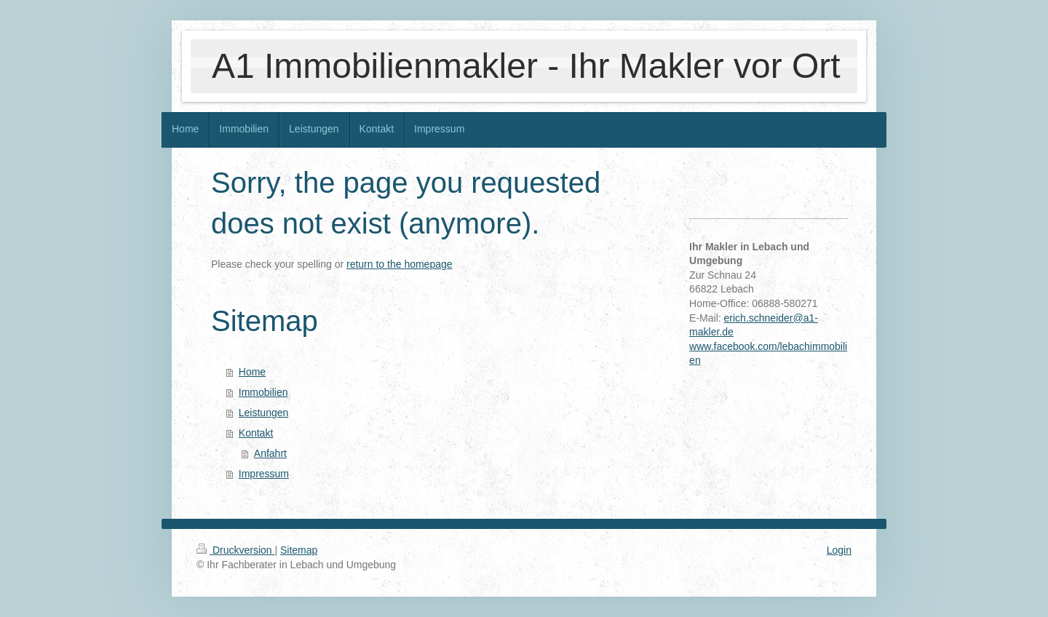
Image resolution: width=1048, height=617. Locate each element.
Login (839, 550)
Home (252, 372)
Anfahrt (270, 453)
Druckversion (235, 550)
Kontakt (256, 433)
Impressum (264, 473)
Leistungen (264, 412)
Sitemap (298, 550)
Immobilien (263, 392)
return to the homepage (399, 264)
